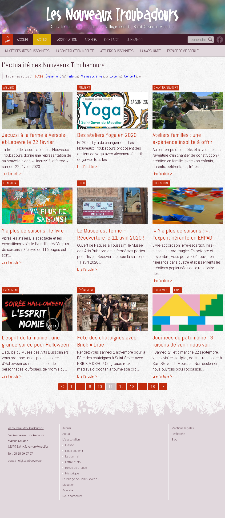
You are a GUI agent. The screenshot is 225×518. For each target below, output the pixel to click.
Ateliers (9, 88)
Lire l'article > (12, 173)
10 (100, 386)
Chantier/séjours (166, 88)
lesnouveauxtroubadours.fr (26, 428)
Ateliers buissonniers (116, 50)
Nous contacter (72, 496)
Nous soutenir (74, 451)
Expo (113, 76)
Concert (129, 76)
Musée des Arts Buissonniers (27, 50)
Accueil (23, 39)
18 (153, 386)
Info (71, 76)
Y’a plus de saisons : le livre (33, 230)
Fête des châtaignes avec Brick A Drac (107, 341)
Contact (111, 39)
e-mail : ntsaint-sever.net (25, 460)
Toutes (38, 76)
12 (121, 386)
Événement (53, 76)
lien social (10, 183)
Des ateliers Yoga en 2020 (107, 135)
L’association (66, 39)
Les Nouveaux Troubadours (112, 14)
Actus (42, 39)
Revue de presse (76, 467)
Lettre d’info (72, 462)
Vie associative (91, 76)
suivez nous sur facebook (220, 39)
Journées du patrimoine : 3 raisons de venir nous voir (183, 341)
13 (132, 386)
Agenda (91, 39)
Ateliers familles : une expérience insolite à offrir (182, 138)
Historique (72, 473)
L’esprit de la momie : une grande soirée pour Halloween (35, 341)
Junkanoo (134, 39)
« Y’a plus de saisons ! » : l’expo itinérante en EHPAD (182, 234)
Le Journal (72, 456)
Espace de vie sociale (182, 50)
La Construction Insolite (75, 50)
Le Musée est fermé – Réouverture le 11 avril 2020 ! (110, 234)
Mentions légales (183, 428)
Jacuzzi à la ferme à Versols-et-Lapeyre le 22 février (34, 138)
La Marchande (150, 50)
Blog (174, 439)
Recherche (178, 434)
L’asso (69, 445)
